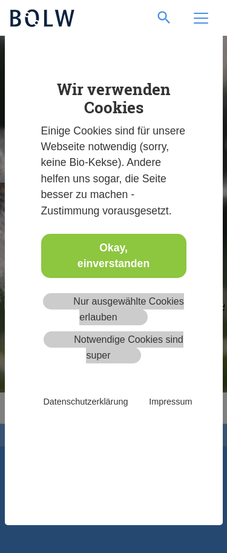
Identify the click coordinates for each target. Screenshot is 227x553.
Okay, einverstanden (113, 256)
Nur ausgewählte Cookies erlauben (128, 309)
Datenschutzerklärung (85, 401)
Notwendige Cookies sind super (128, 347)
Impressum (170, 401)
